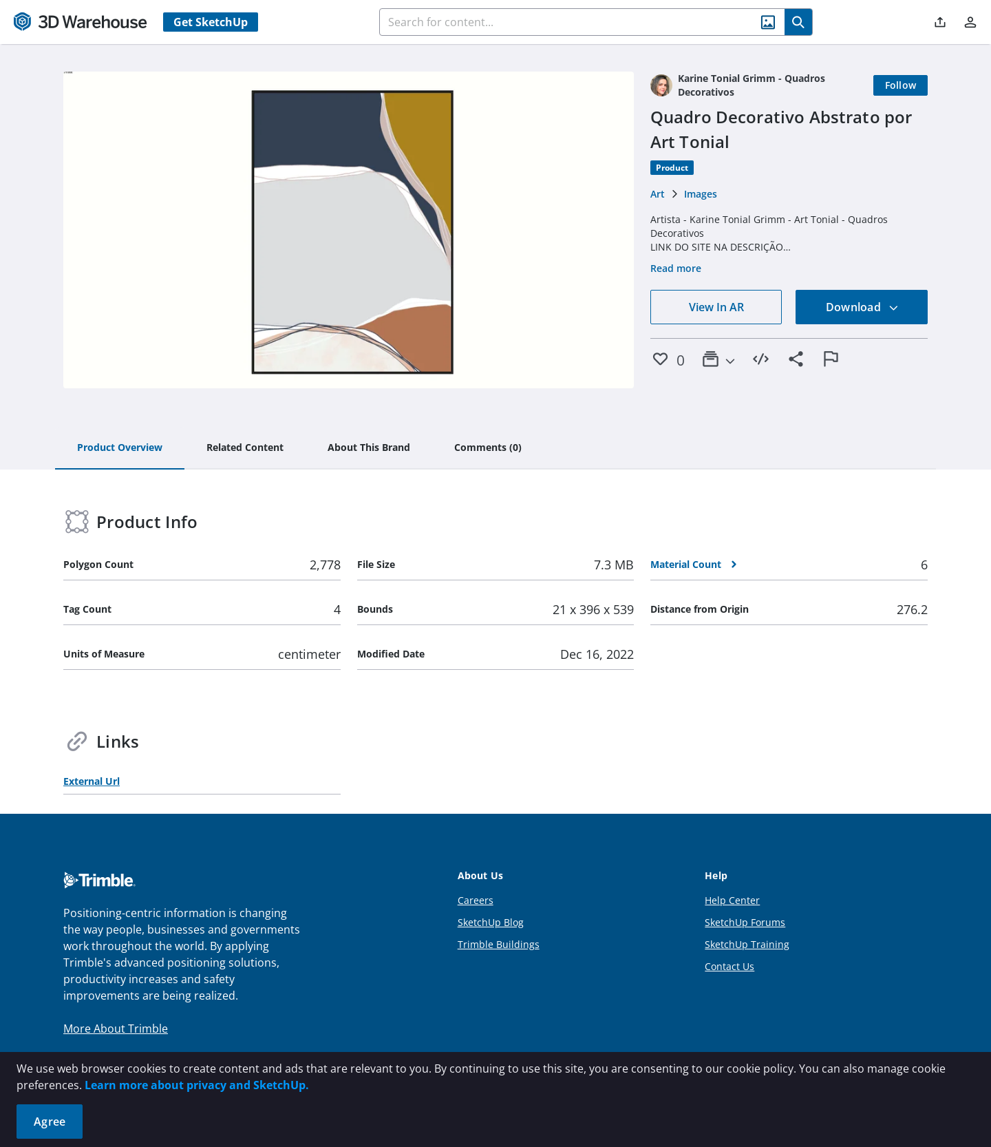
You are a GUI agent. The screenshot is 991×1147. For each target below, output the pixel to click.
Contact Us (729, 966)
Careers (475, 900)
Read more (675, 268)
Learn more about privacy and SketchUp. (197, 1085)
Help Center (732, 900)
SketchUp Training (747, 944)
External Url (91, 781)
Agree (49, 1121)
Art (657, 193)
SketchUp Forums (745, 922)
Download (862, 307)
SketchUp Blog (491, 922)
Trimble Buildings (499, 944)
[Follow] (900, 85)
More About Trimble (115, 1028)
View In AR (716, 307)
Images (700, 193)
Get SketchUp (210, 22)
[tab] (119, 448)
